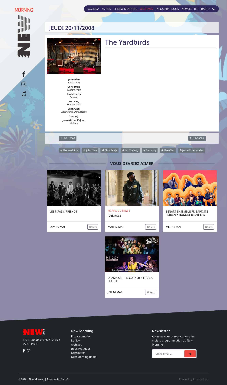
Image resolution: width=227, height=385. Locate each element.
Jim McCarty (130, 150)
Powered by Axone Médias (193, 379)
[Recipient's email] (169, 353)
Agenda (93, 9)
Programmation (81, 336)
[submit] (190, 353)
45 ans (106, 9)
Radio (205, 9)
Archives (146, 9)
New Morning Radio (84, 357)
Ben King (149, 150)
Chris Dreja (109, 150)
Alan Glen (168, 150)
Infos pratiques (167, 9)
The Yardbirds (69, 150)
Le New (76, 340)
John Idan (90, 150)
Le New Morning (125, 9)
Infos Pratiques (81, 349)
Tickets (93, 227)
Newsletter (190, 9)
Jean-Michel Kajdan (191, 150)
